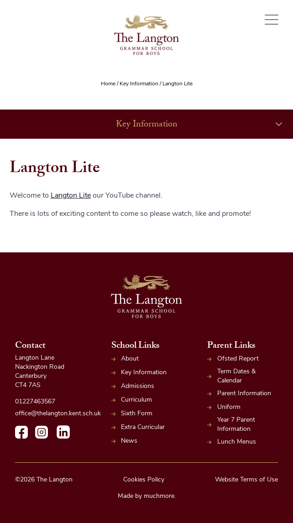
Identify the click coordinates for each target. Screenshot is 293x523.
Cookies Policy (143, 479)
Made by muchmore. (147, 496)
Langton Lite (71, 195)
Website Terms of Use (246, 479)
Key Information (139, 84)
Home (108, 84)
